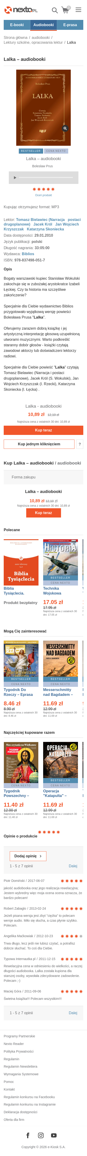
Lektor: (10, 220)
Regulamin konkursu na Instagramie (30, 1104)
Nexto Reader (14, 1044)
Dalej (73, 866)
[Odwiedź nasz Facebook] (28, 1135)
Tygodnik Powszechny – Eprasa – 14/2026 (19, 796)
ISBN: (9, 260)
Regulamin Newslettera (20, 1066)
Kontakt (9, 1089)
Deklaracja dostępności (20, 1112)
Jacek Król (42, 224)
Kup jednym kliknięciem (39, 444)
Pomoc (9, 1082)
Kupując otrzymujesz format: (27, 207)
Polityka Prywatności (18, 1051)
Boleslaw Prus (42, 166)
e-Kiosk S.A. (57, 1147)
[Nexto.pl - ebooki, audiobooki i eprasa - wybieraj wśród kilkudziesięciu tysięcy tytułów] (21, 10)
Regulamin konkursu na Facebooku (29, 1097)
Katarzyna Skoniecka (45, 229)
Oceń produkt (43, 192)
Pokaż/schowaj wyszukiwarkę (55, 10)
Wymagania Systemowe (21, 1074)
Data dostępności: (19, 235)
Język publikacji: (18, 242)
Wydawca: (13, 254)
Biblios (28, 254)
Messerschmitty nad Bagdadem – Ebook (58, 694)
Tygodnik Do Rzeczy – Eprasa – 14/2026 (18, 694)
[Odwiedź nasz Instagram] (41, 1135)
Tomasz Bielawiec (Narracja (40, 220)
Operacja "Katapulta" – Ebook (55, 796)
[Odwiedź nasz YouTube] (54, 1135)
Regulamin (11, 1059)
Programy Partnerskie (19, 1036)
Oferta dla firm (14, 1120)
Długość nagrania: (19, 248)
